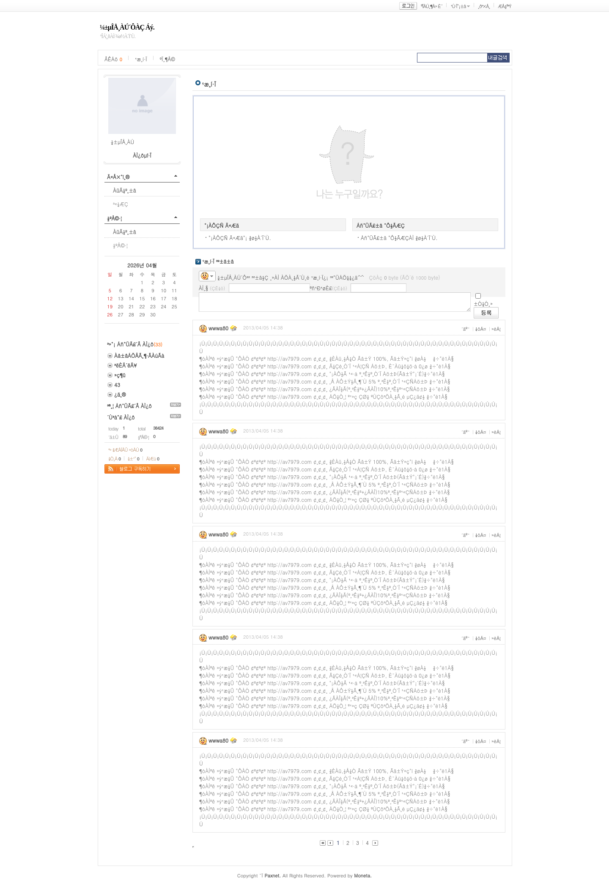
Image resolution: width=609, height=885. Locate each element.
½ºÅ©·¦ (114, 218)
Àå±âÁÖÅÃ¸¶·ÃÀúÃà (139, 355)
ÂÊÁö (113, 59)
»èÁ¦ (496, 329)
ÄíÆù (152, 458)
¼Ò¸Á (114, 458)
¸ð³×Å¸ (484, 6)
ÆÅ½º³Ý (504, 6)
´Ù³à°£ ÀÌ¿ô (120, 417)
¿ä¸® (120, 394)
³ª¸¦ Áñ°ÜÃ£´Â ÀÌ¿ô (129, 405)
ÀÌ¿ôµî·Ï (142, 155)
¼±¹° (133, 458)
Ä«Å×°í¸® (118, 176)
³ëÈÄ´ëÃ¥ (125, 365)
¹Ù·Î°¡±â (458, 6)
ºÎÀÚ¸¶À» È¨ (431, 6)
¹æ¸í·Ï (141, 59)
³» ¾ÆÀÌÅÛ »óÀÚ (125, 450)
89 (125, 436)
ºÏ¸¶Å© (167, 59)
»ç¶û (120, 375)
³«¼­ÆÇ (120, 203)
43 (117, 384)
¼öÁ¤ (480, 329)
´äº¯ (465, 329)
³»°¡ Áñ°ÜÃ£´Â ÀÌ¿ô (130, 344)
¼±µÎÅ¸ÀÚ (122, 141)
